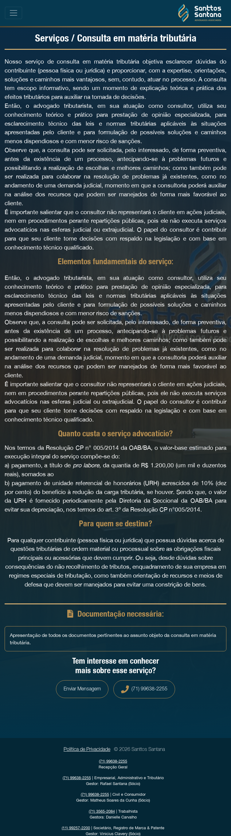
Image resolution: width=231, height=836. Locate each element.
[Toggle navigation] (13, 13)
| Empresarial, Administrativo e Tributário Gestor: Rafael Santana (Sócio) (113, 780)
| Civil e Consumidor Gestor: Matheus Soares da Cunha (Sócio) (113, 797)
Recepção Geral (113, 764)
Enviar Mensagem (82, 689)
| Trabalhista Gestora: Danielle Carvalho (113, 814)
